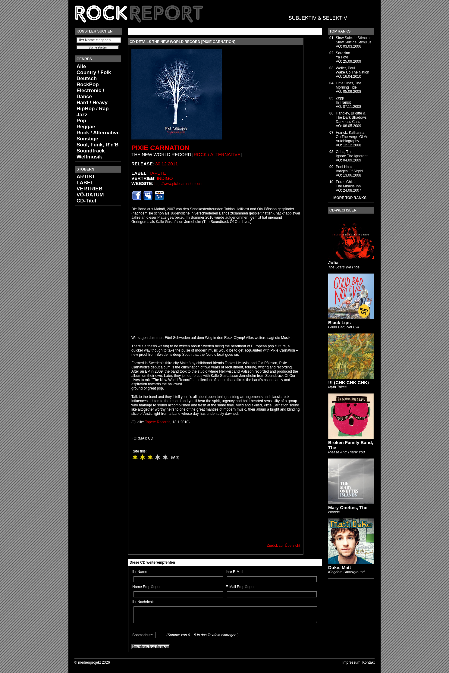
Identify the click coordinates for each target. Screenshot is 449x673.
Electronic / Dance (90, 93)
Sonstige (87, 139)
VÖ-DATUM (90, 195)
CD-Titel (86, 201)
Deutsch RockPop (88, 81)
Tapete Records (157, 422)
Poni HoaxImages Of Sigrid (349, 169)
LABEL (85, 183)
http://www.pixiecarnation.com (179, 184)
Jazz (82, 114)
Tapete (157, 173)
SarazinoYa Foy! (343, 55)
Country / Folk (94, 72)
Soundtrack (91, 151)
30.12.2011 (166, 163)
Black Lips (339, 322)
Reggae (86, 127)
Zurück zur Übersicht (283, 545)
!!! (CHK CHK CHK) (348, 382)
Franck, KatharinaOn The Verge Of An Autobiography (352, 136)
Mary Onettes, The (347, 507)
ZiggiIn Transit (343, 100)
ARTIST (86, 177)
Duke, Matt (339, 567)
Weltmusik (89, 157)
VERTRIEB (89, 189)
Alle (81, 66)
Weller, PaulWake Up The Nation (352, 70)
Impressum (351, 662)
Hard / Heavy (92, 102)
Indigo (165, 178)
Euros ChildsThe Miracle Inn (348, 184)
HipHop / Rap (93, 108)
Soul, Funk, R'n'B (97, 145)
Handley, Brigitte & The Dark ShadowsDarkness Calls (351, 117)
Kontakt (368, 662)
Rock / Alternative (98, 133)
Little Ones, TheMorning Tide (348, 85)
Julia (333, 262)
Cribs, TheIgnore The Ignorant (351, 154)
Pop (81, 121)
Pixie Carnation (160, 148)
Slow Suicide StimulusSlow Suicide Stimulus (353, 40)
